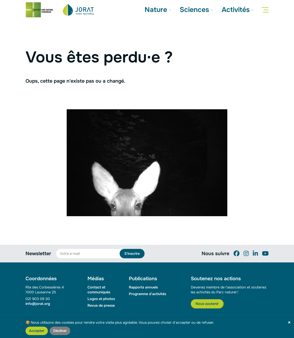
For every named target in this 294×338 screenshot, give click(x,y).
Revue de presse (101, 305)
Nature (157, 9)
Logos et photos (101, 299)
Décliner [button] (60, 331)
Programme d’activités (147, 294)
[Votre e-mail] (90, 253)
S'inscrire (132, 253)
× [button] (289, 323)
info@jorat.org (37, 304)
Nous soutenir (207, 304)
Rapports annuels (143, 287)
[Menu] (266, 10)
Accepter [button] (36, 331)
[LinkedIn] (255, 253)
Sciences (195, 9)
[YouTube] (265, 253)
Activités (237, 9)
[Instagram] (246, 253)
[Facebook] (236, 253)
